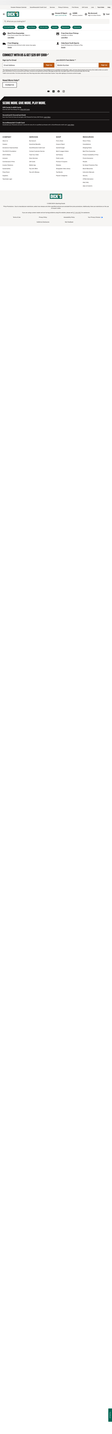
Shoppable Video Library (63, 1391)
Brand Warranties (88, 1391)
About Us (5, 1363)
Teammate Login (7, 1401)
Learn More (11, 1260)
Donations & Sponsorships (10, 1370)
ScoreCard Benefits (35, 1366)
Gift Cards (85, 7)
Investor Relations (8, 1387)
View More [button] (5, 103)
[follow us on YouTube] (48, 1313)
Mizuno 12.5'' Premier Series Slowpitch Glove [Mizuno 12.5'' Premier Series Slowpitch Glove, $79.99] (72, 564)
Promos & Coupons (61, 1384)
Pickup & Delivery (63, 7)
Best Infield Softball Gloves (38, 1243)
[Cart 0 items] (106, 14)
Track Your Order (34, 1377)
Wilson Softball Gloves (71, 1237)
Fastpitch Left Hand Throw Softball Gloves (62, 1243)
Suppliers (5, 1398)
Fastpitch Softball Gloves (86, 1243)
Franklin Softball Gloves (14, 1237)
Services (52, 7)
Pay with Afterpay (34, 1394)
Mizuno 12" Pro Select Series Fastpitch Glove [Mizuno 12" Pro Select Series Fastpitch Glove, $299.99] (97, 943)
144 (97, 68)
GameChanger (60, 1370)
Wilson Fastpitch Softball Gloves (52, 1237)
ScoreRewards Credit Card (37, 1370)
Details (10, 1269)
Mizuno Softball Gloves (51, 1245)
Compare (47, 142)
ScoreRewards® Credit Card (38, 7)
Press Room (6, 1394)
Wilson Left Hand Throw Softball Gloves (72, 1241)
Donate (63, 1269)
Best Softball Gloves (96, 1245)
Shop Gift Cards (25, 1332)
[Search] (57, 21)
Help (109, 7)
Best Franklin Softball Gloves (16, 1247)
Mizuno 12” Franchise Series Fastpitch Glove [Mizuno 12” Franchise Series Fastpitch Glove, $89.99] (97, 261)
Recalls (85, 1384)
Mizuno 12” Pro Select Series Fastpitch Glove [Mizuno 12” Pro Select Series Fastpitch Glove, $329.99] (72, 185)
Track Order (100, 7)
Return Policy (87, 1363)
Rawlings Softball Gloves (31, 1237)
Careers (5, 1366)
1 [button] (108, 1212)
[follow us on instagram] (63, 1313)
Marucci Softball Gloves (95, 1241)
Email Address (9, 1287)
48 (90, 68)
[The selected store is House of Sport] (59, 14)
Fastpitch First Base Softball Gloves (92, 1237)
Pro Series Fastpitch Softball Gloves (39, 1247)
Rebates (58, 1387)
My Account (32, 1363)
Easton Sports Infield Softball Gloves (46, 1241)
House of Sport (60, 1366)
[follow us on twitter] (53, 1313)
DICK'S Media (7, 1377)
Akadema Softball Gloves (34, 1245)
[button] (49, 60)
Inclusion (5, 1380)
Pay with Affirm (33, 1391)
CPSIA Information (88, 1401)
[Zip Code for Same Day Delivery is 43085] (76, 14)
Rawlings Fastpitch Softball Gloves (18, 1239)
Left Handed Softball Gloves (15, 1245)
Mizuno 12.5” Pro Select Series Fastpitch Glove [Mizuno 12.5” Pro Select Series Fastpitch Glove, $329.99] (48, 943)
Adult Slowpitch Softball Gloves (62, 1239)
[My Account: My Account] (93, 14)
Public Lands (59, 1380)
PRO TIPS (86, 1405)
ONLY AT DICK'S (87, 1408)
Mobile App (32, 1387)
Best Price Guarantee (89, 1373)
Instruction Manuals (88, 1394)
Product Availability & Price (90, 1377)
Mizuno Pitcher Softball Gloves (84, 1239)
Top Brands (59, 1394)
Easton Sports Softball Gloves (41, 1239)
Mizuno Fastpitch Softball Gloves (17, 1243)
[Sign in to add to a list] (55, 77)
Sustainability (6, 1391)
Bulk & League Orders (62, 1373)
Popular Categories (61, 1398)
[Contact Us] (10, 1307)
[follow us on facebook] (58, 1313)
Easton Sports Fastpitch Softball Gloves (19, 1241)
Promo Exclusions (88, 1380)
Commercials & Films (9, 1384)
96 (93, 68)
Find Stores (75, 7)
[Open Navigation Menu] (4, 14)
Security (85, 1398)
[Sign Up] (49, 1287)
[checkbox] (47, 142)
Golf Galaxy (59, 1377)
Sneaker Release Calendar (18, 7)
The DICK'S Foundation (9, 1373)
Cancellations (87, 1366)
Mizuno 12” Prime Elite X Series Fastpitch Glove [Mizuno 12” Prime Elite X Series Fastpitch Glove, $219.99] (71, 640)
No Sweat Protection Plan (90, 1387)
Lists (92, 7)
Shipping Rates (87, 1370)
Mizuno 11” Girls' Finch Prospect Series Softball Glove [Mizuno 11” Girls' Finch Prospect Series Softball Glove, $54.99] (48, 640)
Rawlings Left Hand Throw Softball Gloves (74, 1245)
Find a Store (59, 1363)
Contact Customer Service (37, 1373)
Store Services (33, 1380)
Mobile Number (63, 1287)
